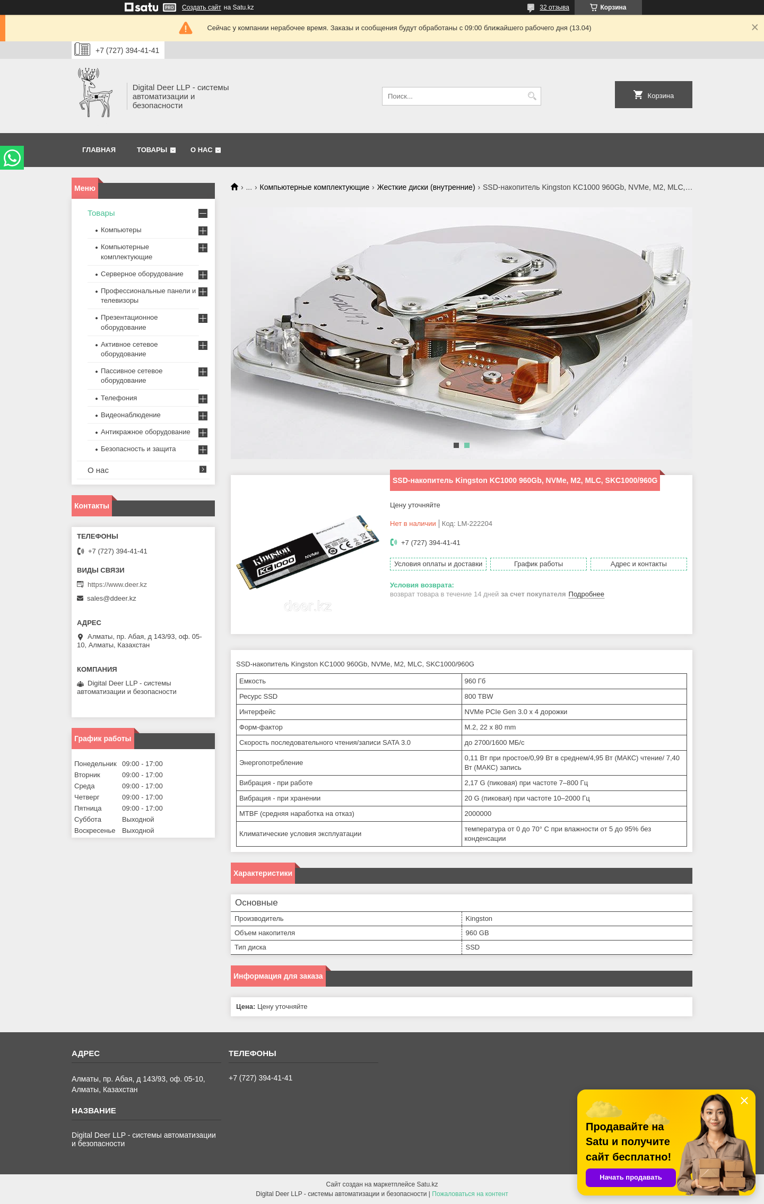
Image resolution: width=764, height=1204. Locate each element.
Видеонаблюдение (131, 415)
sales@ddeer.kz (111, 598)
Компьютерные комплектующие (315, 187)
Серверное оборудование (142, 274)
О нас (201, 150)
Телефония (119, 398)
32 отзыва (554, 7)
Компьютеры (121, 230)
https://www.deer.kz (117, 584)
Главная (99, 150)
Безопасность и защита (138, 449)
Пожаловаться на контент (470, 1194)
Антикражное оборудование (145, 432)
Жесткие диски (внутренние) (426, 187)
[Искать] (532, 96)
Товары (152, 150)
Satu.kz (427, 1184)
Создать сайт (201, 7)
